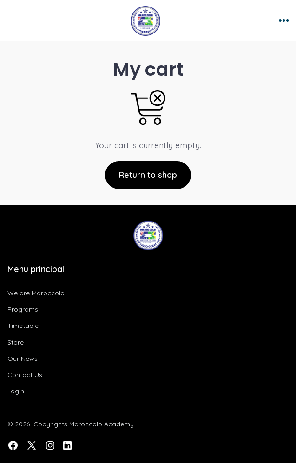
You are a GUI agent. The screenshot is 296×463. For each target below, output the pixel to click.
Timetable (23, 325)
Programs (22, 309)
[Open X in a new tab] (31, 445)
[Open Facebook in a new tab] (13, 445)
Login (15, 391)
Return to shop (148, 175)
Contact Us (24, 375)
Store (15, 342)
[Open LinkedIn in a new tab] (67, 445)
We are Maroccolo (36, 293)
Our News (22, 358)
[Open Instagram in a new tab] (50, 445)
